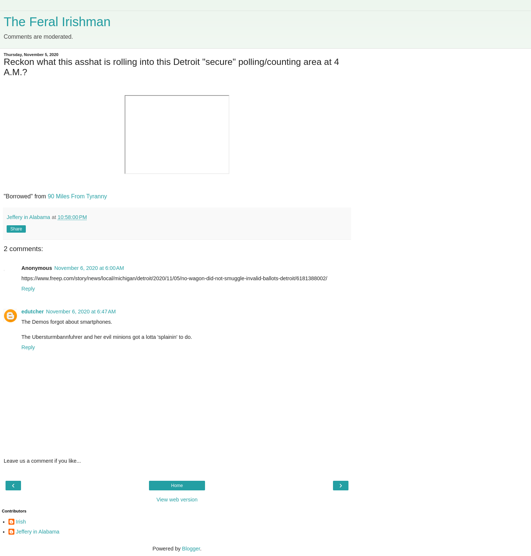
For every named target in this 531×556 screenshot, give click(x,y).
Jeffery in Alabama (37, 532)
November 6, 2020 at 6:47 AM (81, 312)
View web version (177, 500)
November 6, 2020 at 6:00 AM (89, 268)
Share (16, 229)
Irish (21, 522)
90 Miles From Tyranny (77, 196)
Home (177, 485)
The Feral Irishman (57, 22)
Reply (28, 289)
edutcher (32, 312)
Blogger (191, 549)
